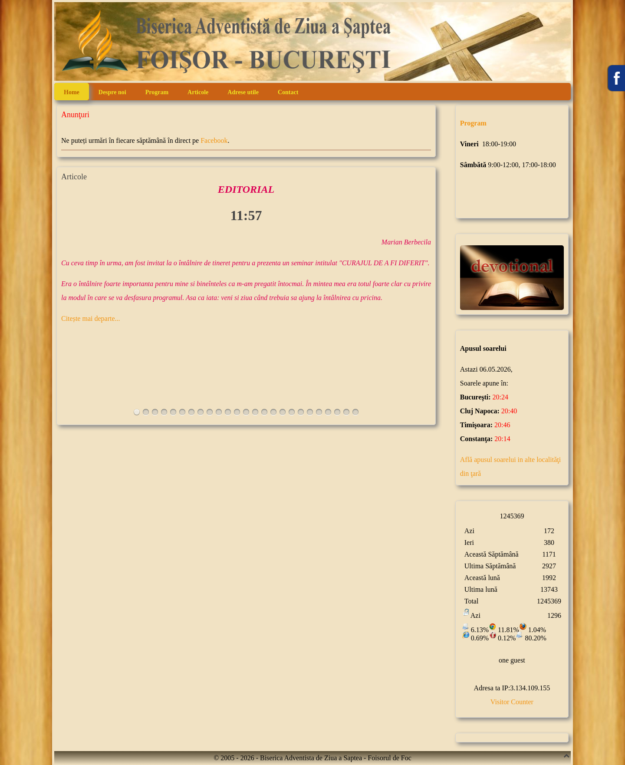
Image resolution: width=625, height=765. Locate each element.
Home (71, 92)
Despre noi (112, 92)
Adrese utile (243, 92)
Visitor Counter (511, 702)
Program (156, 92)
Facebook (214, 140)
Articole (198, 92)
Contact (288, 92)
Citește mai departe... (90, 318)
